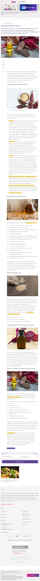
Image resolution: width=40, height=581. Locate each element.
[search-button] (33, 1)
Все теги (24, 525)
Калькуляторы (26, 519)
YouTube (17, 536)
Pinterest (29, 536)
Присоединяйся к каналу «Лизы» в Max (28, 12)
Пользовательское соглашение (6, 524)
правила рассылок (24, 553)
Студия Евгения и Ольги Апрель (22, 561)
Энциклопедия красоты (26, 515)
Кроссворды (25, 522)
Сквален (22, 132)
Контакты (3, 517)
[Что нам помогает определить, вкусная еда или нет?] (10, 472)
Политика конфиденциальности (7, 528)
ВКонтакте (26, 536)
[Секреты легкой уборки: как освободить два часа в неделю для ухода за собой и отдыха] (10, 7)
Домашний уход (11, 448)
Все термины (20, 461)
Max (14, 536)
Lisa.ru (2, 23)
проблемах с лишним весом (18, 243)
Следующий (35, 453)
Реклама (3, 514)
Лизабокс (25, 511)
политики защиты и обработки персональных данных (12, 578)
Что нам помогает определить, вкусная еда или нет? (9, 480)
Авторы (3, 520)
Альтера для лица (7, 456)
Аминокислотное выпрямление (25, 457)
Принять (33, 575)
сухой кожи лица (16, 366)
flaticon (23, 562)
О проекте (4, 511)
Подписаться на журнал (7, 504)
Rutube (20, 536)
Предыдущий (5, 453)
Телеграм (11, 536)
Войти (36, 2)
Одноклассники (24, 536)
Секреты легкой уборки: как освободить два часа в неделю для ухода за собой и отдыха (10, 13)
